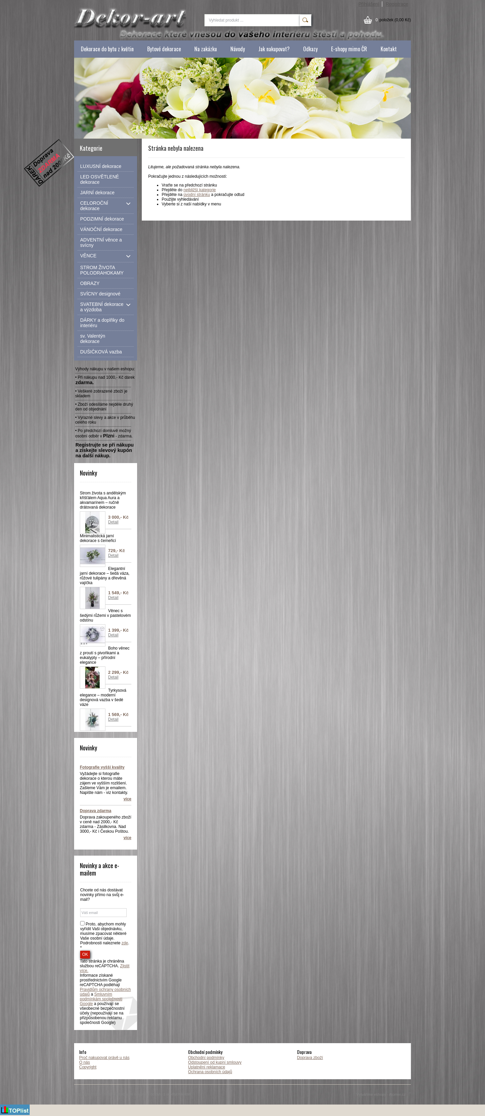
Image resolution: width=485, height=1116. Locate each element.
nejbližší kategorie (200, 190)
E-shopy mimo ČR (349, 49)
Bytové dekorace (164, 49)
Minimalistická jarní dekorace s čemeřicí (98, 538)
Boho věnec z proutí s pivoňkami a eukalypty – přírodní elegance (104, 655)
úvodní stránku (197, 194)
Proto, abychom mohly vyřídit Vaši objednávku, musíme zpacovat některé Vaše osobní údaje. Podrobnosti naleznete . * (104, 936)
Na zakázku (205, 49)
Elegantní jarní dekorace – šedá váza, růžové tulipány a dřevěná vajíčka (104, 575)
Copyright (87, 1067)
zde (125, 943)
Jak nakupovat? (274, 49)
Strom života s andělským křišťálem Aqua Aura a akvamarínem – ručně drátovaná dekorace (103, 500)
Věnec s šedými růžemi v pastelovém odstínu (105, 615)
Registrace (397, 4)
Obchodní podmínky (206, 1057)
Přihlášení (368, 4)
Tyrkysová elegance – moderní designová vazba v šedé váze (103, 697)
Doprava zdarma (95, 810)
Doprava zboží (310, 1057)
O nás (84, 1062)
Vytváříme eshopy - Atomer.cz (383, 1094)
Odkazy (310, 49)
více (127, 799)
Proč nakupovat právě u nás (104, 1057)
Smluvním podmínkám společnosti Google (101, 999)
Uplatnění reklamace (206, 1067)
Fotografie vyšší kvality (102, 767)
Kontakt (389, 49)
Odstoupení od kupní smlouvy (214, 1062)
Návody (237, 49)
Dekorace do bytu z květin (107, 49)
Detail (113, 522)
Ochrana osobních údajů (210, 1071)
